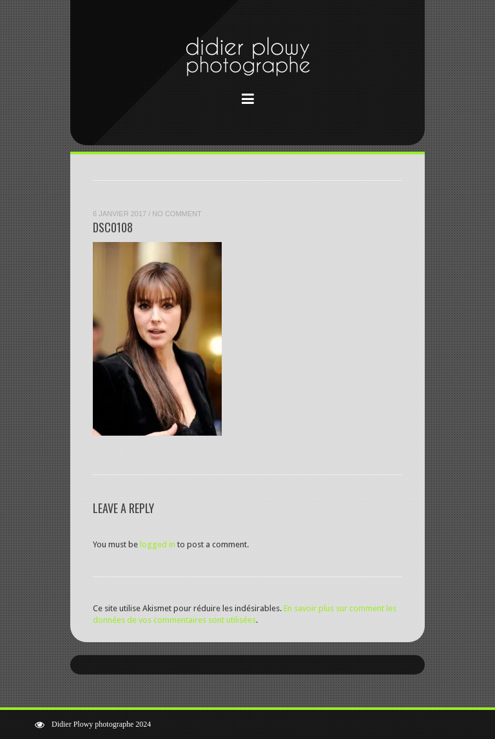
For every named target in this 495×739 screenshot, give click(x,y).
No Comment (176, 214)
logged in (157, 544)
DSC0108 (113, 227)
